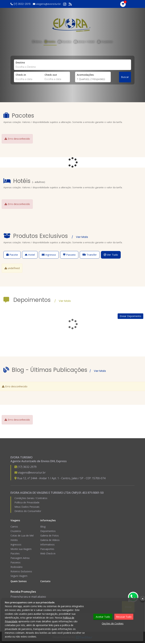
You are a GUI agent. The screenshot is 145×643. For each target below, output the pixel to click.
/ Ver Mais (80, 237)
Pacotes (15, 553)
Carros (14, 526)
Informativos (47, 544)
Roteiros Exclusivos (21, 571)
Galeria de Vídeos (50, 540)
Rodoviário (17, 567)
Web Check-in (47, 553)
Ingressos (16, 544)
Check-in (21, 74)
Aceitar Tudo (103, 616)
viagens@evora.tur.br (48, 4)
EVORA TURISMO (22, 457)
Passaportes (47, 549)
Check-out (51, 74)
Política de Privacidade (26, 502)
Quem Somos (19, 581)
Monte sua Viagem (21, 549)
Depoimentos (48, 531)
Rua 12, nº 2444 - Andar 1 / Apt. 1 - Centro (43, 478)
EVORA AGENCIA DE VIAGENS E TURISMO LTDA (41, 493)
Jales (75, 478)
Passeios (15, 562)
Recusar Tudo (124, 616)
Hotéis (14, 540)
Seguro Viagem (19, 575)
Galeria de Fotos (49, 535)
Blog (42, 526)
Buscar (125, 77)
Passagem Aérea (20, 558)
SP (81, 478)
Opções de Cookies (112, 623)
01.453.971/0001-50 (90, 493)
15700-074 (98, 478)
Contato (45, 581)
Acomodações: (85, 74)
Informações (48, 520)
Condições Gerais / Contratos (30, 498)
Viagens (15, 520)
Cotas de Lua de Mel (22, 535)
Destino (20, 62)
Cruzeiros (16, 531)
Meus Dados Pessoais (26, 506)
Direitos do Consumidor (27, 511)
